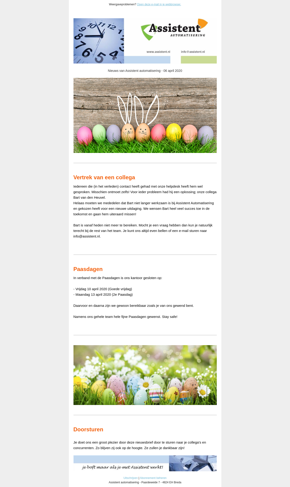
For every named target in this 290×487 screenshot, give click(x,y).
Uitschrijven (130, 478)
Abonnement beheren (153, 478)
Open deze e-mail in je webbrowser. (159, 4)
